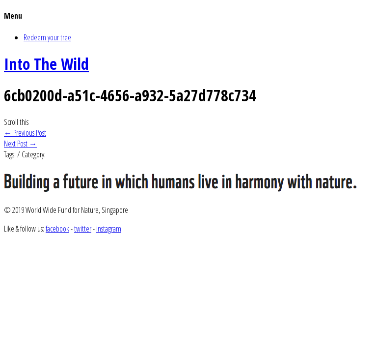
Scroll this (16, 122)
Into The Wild (46, 63)
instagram (108, 228)
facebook (57, 228)
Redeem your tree (47, 37)
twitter (82, 228)
